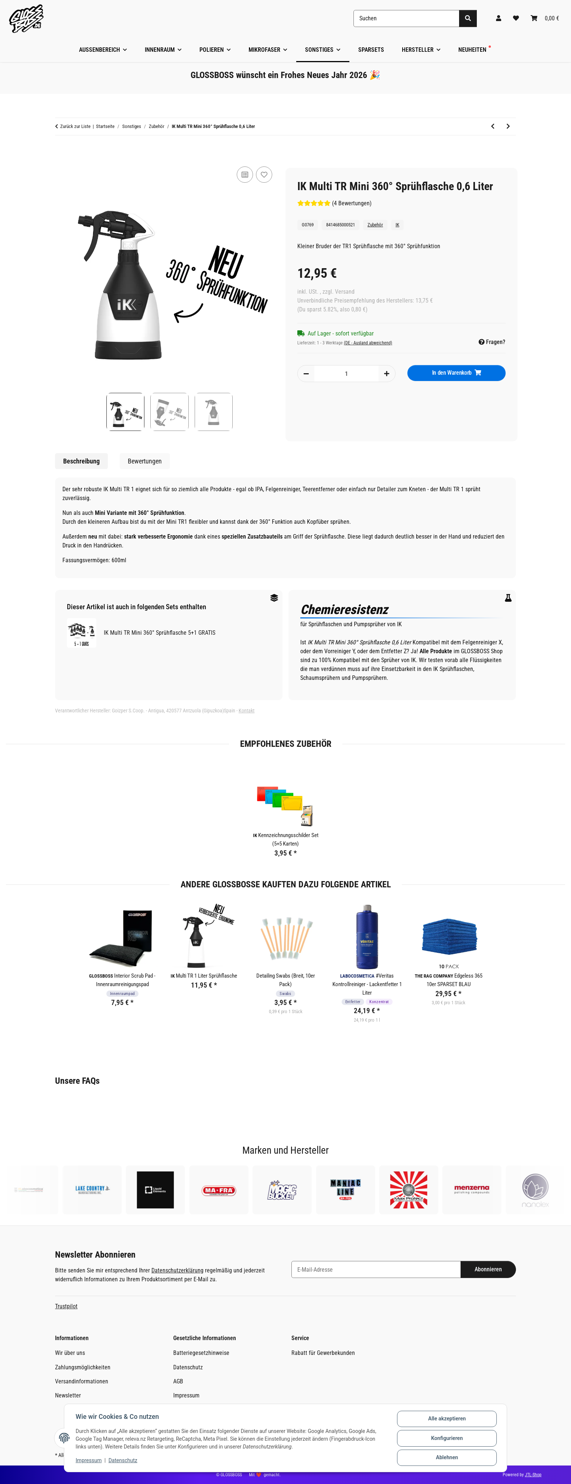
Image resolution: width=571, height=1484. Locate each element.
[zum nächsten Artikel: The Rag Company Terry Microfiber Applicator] (508, 126)
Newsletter (68, 1395)
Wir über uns (70, 1352)
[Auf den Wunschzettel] (264, 174)
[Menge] (346, 373)
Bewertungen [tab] (145, 461)
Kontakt (246, 711)
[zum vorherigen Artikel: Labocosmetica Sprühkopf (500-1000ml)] (492, 126)
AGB (178, 1381)
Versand (345, 291)
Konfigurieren (446, 1438)
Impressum (89, 1461)
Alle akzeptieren (446, 1419)
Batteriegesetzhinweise (201, 1352)
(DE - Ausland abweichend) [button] (368, 342)
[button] (498, 18)
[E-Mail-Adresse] (376, 1269)
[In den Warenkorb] (61, 152)
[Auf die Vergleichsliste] (245, 174)
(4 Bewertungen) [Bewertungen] (334, 203)
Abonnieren (488, 1269)
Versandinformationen (81, 1381)
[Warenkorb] (545, 18)
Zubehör (375, 224)
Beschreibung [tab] (81, 461)
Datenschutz (123, 1461)
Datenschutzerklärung (177, 1270)
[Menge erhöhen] (386, 373)
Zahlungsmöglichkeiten (82, 1367)
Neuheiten (472, 49)
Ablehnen (446, 1458)
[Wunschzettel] (516, 18)
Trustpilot (66, 1306)
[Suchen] (406, 18)
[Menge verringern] (306, 373)
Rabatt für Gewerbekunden (323, 1352)
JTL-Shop (533, 1474)
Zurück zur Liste (75, 126)
